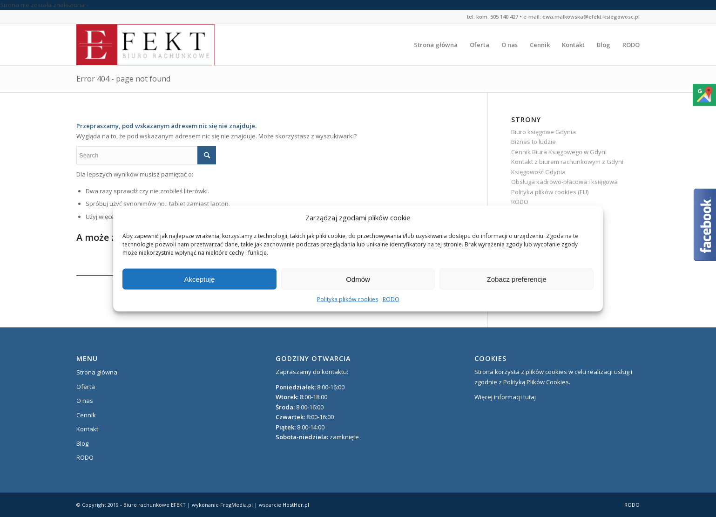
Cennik (86, 415)
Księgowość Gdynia (538, 172)
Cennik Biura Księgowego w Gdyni (559, 152)
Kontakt (87, 429)
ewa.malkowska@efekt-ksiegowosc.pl (591, 16)
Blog (82, 443)
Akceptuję (199, 279)
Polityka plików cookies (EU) (549, 192)
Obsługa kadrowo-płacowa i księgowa (564, 181)
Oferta (85, 386)
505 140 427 (504, 16)
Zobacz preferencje (516, 279)
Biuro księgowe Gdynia (543, 132)
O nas (84, 400)
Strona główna (96, 372)
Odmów (358, 279)
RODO (391, 299)
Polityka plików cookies (347, 299)
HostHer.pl (296, 504)
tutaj (529, 397)
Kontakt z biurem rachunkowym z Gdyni (567, 161)
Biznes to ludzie (533, 141)
